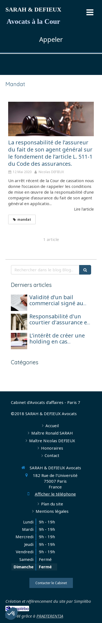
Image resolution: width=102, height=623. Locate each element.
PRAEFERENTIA (49, 616)
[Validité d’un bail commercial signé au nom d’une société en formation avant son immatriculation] (19, 303)
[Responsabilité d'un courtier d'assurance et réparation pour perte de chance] (19, 322)
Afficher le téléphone (55, 494)
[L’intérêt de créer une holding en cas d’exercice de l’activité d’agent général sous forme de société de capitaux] (19, 341)
